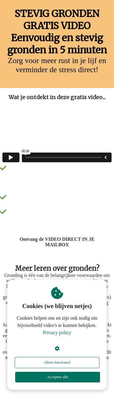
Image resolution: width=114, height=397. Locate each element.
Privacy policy (57, 332)
